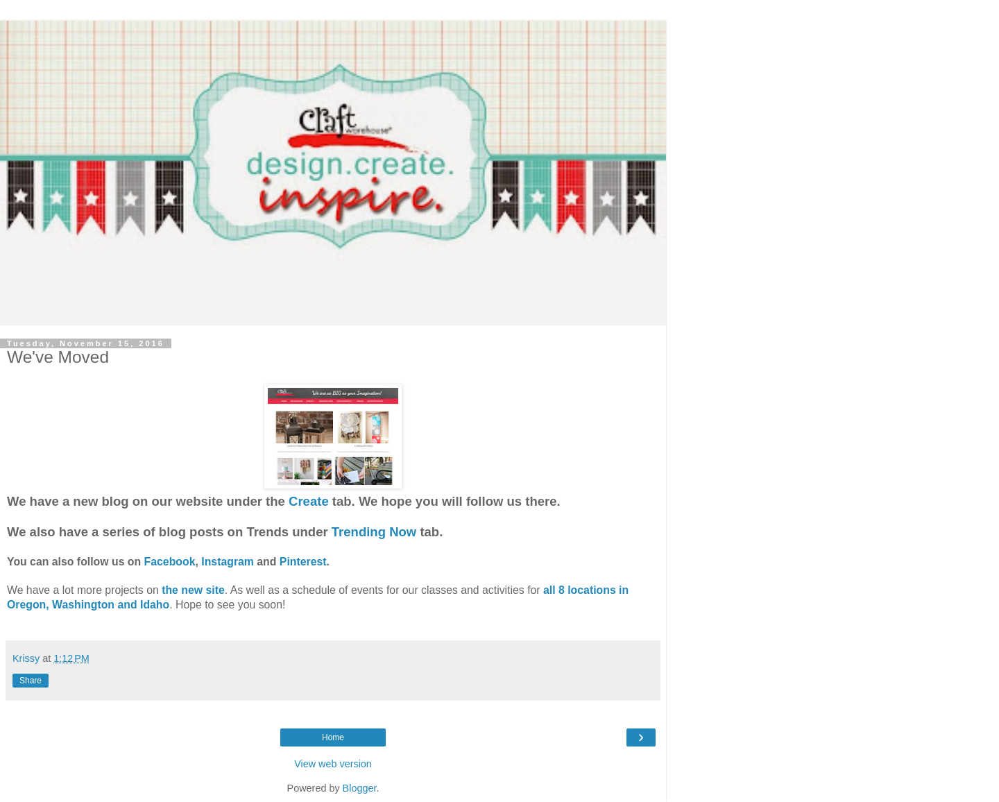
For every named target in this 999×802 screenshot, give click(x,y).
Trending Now (374, 531)
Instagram (227, 562)
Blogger (360, 788)
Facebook (170, 562)
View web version (333, 763)
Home (333, 737)
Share (30, 680)
